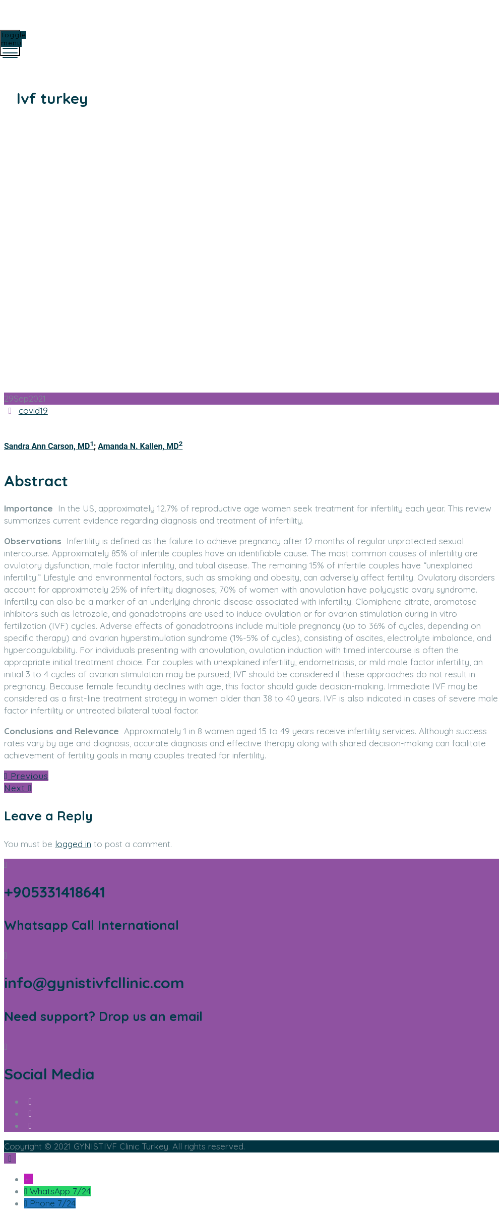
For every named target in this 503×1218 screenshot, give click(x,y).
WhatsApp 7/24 (60, 1191)
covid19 (33, 410)
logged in (73, 844)
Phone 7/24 (53, 1203)
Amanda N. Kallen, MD (140, 446)
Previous (26, 776)
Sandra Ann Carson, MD (49, 446)
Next (18, 788)
